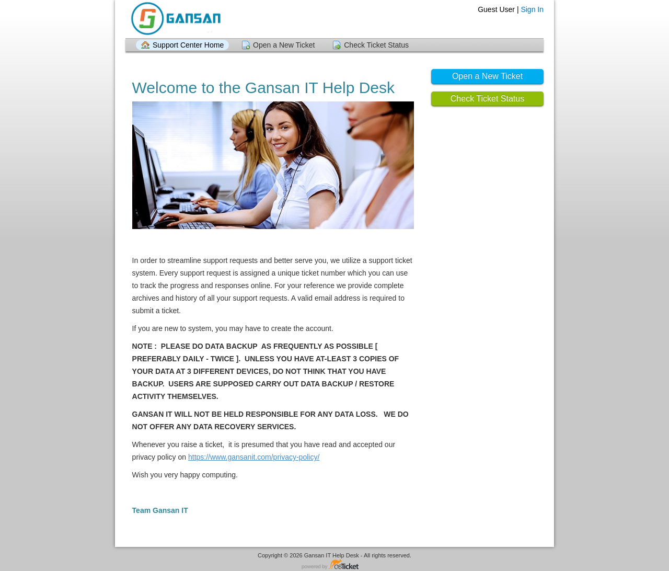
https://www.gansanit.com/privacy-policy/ (253, 457)
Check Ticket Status (376, 45)
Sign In (532, 9)
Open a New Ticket (284, 45)
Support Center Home (188, 45)
